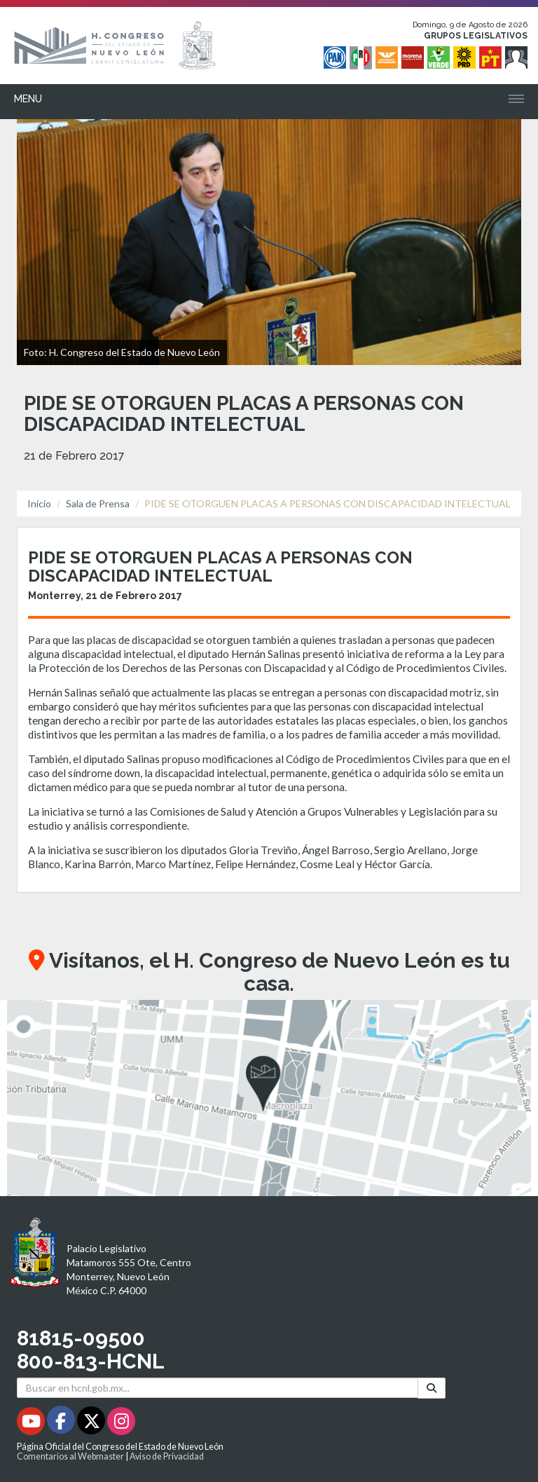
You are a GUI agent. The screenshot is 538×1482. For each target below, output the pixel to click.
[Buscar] (432, 1388)
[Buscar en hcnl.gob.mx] (217, 1388)
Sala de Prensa (98, 503)
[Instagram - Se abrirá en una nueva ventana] (121, 1423)
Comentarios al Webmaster (70, 1456)
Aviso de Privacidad (167, 1456)
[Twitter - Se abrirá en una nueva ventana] (92, 1423)
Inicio (39, 503)
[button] (269, 1098)
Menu (28, 98)
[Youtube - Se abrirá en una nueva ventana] (32, 1423)
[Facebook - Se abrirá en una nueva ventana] (62, 1423)
